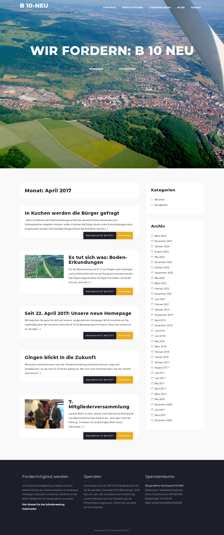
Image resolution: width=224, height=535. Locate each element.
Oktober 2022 (162, 267)
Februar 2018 (162, 352)
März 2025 (161, 236)
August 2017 (162, 367)
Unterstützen (127, 69)
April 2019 (160, 320)
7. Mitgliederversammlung (99, 404)
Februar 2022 (162, 288)
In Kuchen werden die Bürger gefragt (72, 213)
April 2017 (160, 388)
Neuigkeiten (161, 205)
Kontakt (196, 7)
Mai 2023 (160, 257)
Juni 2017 (160, 378)
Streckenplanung (160, 7)
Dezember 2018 (163, 325)
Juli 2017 (160, 373)
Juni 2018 (160, 336)
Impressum (100, 530)
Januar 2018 (162, 357)
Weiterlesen (125, 235)
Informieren (96, 69)
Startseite (109, 7)
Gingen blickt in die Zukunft (60, 357)
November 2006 (163, 420)
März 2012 (161, 394)
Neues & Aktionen (132, 7)
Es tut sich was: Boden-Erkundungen (98, 260)
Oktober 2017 (162, 362)
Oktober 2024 (162, 246)
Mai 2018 (160, 341)
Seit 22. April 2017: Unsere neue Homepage (78, 313)
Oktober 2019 (162, 309)
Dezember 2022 (163, 262)
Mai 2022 (160, 278)
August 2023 (162, 251)
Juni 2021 (160, 299)
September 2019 (164, 315)
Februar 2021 (162, 304)
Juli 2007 (160, 410)
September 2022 (164, 272)
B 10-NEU (34, 5)
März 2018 (161, 346)
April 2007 (160, 415)
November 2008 (163, 404)
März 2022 (161, 283)
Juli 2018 (160, 331)
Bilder (181, 7)
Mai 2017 (160, 383)
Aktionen (160, 199)
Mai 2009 (160, 399)
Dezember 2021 (163, 294)
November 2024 (163, 241)
